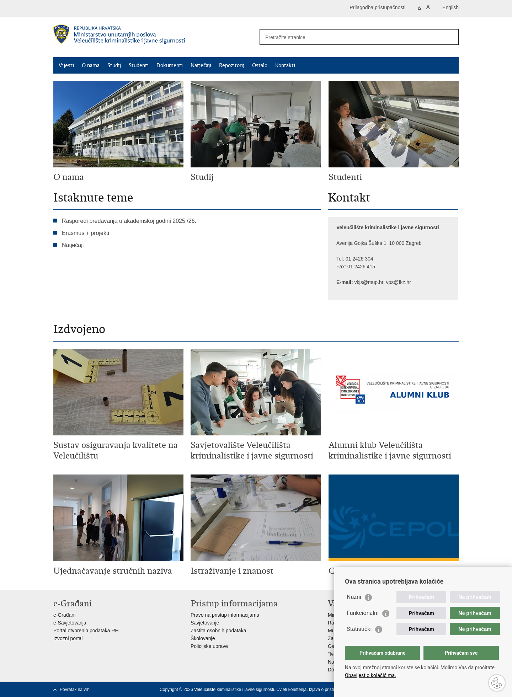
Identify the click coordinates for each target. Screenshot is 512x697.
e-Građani (64, 615)
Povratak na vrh (75, 689)
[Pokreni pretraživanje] (450, 37)
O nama (91, 65)
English (450, 7)
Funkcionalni (363, 613)
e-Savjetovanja (69, 623)
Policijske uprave (209, 646)
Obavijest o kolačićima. (370, 675)
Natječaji (201, 65)
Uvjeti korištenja (291, 689)
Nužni (354, 597)
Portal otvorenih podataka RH (86, 630)
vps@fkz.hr (398, 282)
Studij (114, 65)
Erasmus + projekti (85, 233)
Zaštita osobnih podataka (218, 630)
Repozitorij (231, 65)
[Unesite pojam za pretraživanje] (352, 37)
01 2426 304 (360, 259)
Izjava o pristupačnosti (330, 689)
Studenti (139, 65)
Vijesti (66, 65)
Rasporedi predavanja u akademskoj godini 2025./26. (129, 221)
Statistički (359, 629)
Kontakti (285, 65)
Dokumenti (169, 65)
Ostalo (259, 65)
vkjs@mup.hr (368, 282)
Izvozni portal (67, 638)
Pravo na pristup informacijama (225, 615)
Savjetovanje (205, 623)
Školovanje (203, 638)
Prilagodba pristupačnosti (377, 7)
